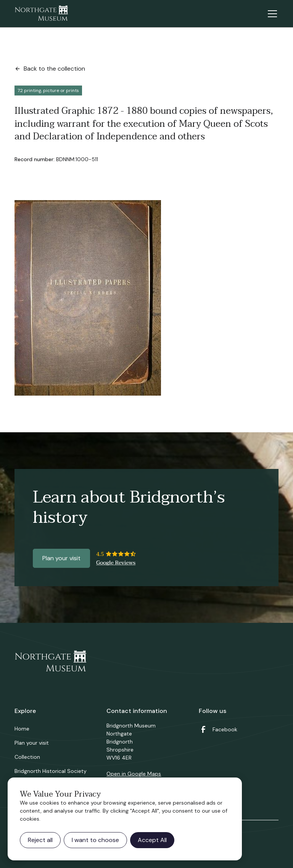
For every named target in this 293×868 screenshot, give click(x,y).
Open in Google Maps (133, 773)
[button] (271, 14)
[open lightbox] (87, 298)
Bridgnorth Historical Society (50, 771)
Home (21, 728)
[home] (41, 13)
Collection (27, 756)
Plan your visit (61, 558)
